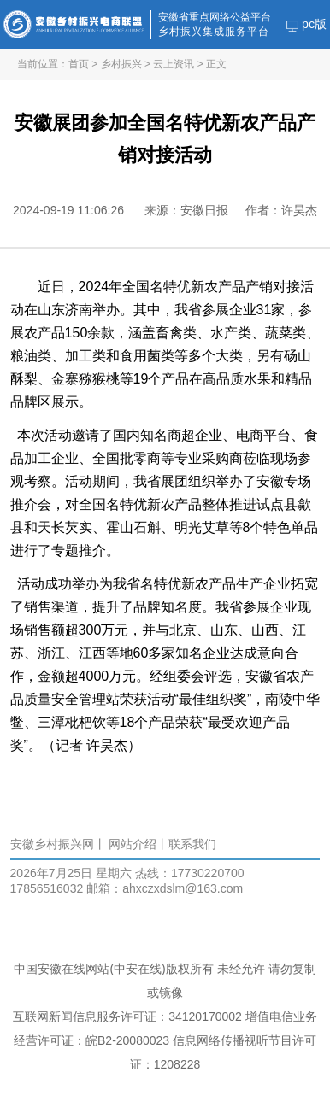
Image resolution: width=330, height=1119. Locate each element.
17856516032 (47, 888)
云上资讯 (173, 64)
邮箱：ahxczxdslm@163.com (164, 888)
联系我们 (192, 844)
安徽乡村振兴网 (52, 844)
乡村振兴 (121, 64)
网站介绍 (132, 844)
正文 (216, 64)
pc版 (306, 24)
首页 (78, 64)
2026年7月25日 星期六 (71, 873)
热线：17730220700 (190, 873)
